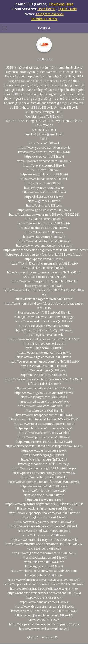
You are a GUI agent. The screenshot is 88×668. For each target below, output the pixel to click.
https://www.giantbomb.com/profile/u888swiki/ (44, 553)
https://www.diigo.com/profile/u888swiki (44, 357)
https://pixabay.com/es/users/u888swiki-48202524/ (44, 214)
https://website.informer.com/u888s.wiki (44, 352)
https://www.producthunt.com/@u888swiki (44, 321)
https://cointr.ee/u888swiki (44, 205)
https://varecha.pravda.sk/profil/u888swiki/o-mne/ (44, 589)
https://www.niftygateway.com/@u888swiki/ (44, 522)
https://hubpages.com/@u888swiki (44, 397)
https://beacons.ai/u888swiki (44, 410)
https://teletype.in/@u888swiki (44, 495)
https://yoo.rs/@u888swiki (44, 597)
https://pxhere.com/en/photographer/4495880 (44, 473)
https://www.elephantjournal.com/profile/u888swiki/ (44, 513)
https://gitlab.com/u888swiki (44, 219)
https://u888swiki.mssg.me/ (44, 499)
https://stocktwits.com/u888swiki (44, 557)
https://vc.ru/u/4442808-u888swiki (44, 366)
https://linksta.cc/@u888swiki (44, 197)
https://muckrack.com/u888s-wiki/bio (44, 433)
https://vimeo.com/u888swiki (44, 156)
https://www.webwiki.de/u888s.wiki (44, 486)
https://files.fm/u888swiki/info (44, 562)
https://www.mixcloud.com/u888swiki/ (44, 223)
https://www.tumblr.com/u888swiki (44, 174)
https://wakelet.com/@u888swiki (44, 370)
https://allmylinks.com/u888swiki (44, 535)
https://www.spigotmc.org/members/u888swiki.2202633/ (44, 504)
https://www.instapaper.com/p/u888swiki (44, 415)
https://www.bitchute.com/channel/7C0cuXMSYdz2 (44, 419)
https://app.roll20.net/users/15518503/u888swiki (44, 611)
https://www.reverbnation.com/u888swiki (44, 246)
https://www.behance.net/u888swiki (44, 179)
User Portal (46, 9)
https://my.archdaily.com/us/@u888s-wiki (44, 330)
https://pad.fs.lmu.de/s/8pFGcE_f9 (44, 459)
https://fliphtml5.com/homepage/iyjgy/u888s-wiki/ (44, 263)
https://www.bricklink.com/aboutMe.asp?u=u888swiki (44, 580)
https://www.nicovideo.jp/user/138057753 (44, 388)
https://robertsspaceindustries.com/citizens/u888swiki (44, 593)
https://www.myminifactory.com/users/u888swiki (44, 540)
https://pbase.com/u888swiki (44, 259)
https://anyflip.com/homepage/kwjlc (44, 401)
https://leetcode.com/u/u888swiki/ (44, 477)
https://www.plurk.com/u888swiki (44, 450)
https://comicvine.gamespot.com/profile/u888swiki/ (44, 361)
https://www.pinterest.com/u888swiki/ (44, 152)
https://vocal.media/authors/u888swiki (44, 531)
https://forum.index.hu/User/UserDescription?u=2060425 (44, 446)
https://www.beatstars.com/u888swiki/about (44, 424)
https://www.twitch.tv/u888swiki (44, 192)
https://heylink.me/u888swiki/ (44, 188)
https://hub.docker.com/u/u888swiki (44, 228)
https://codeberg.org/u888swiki (44, 455)
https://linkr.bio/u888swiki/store (44, 344)
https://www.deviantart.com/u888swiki (44, 241)
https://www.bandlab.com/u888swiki (44, 602)
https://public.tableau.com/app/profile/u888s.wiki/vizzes (44, 254)
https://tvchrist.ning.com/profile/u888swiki (44, 299)
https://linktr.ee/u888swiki (44, 183)
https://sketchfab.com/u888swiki (44, 268)
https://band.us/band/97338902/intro (44, 326)
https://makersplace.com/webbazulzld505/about (44, 571)
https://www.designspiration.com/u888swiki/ (44, 606)
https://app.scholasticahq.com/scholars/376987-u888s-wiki (44, 584)
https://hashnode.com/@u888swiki (44, 375)
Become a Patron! (44, 19)
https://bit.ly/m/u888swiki (44, 170)
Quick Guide (67, 9)
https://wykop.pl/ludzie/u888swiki (44, 517)
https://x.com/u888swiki (44, 143)
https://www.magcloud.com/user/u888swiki (44, 393)
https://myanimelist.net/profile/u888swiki (44, 442)
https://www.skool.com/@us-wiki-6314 (44, 406)
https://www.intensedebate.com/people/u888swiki (44, 526)
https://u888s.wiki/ (50, 116)
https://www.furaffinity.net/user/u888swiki (44, 508)
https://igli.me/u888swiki (44, 201)
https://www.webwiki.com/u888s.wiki (44, 629)
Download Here (61, 4)
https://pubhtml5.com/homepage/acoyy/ (44, 428)
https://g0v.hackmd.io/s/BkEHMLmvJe (44, 464)
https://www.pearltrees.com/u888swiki (44, 437)
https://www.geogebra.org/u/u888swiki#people (44, 468)
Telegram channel (49, 14)
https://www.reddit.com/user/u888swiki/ (44, 161)
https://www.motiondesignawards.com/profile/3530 (44, 339)
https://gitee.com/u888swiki (44, 286)
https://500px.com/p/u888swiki (44, 237)
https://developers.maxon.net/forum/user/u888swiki (44, 482)
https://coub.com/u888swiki (44, 575)
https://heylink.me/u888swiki (44, 335)
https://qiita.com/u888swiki (44, 348)
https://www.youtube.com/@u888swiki (44, 148)
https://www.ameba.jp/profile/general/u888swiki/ (44, 281)
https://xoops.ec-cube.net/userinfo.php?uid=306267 (44, 624)
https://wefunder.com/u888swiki (44, 491)
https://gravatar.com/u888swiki (44, 165)
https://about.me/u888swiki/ (44, 232)
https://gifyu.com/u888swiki (44, 566)
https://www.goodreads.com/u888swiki (44, 210)
